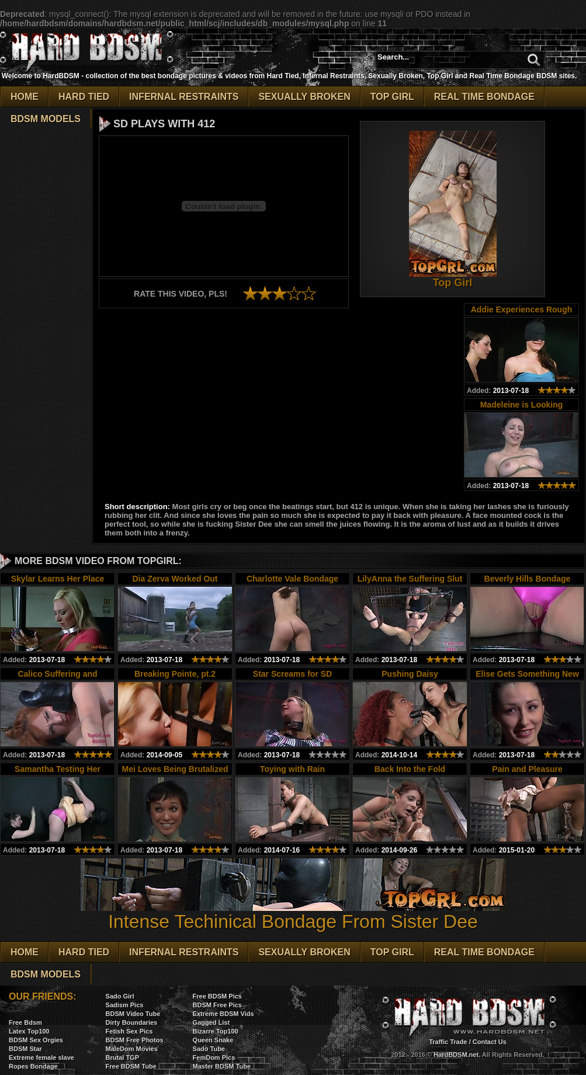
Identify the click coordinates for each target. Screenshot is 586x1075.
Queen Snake (213, 1039)
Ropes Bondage (33, 1066)
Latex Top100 (29, 1031)
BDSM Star (25, 1048)
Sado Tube (209, 1048)
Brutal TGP (122, 1057)
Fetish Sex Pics (129, 1031)
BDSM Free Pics (217, 1004)
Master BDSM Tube (222, 1066)
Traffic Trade (448, 1041)
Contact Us (490, 1041)
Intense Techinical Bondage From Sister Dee (293, 913)
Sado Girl (120, 996)
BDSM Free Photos (135, 1039)
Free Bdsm (25, 1022)
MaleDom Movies (132, 1048)
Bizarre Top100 (215, 1031)
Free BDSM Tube (131, 1066)
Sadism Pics (125, 1004)
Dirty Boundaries (132, 1022)
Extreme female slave (41, 1057)
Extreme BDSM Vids (223, 1013)
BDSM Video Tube (133, 1013)
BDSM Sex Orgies (36, 1039)
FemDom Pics (214, 1057)
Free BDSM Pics (217, 996)
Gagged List (211, 1022)
